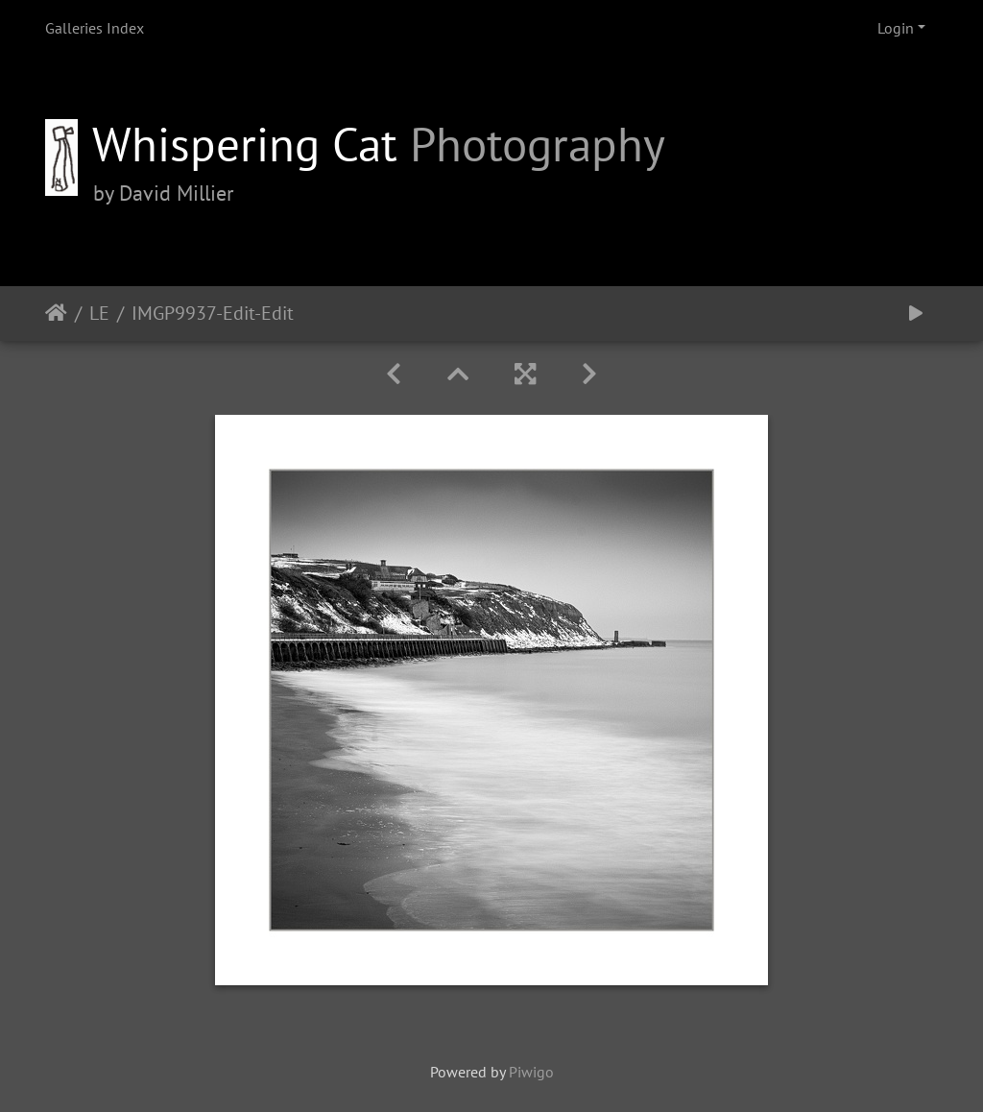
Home (56, 313)
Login (895, 27)
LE (99, 313)
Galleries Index (94, 27)
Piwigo (531, 1071)
